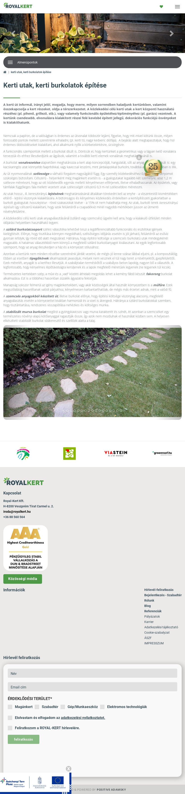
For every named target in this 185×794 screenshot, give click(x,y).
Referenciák (152, 611)
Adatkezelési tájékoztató (161, 627)
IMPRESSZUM (154, 643)
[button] (14, 33)
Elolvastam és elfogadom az (56, 718)
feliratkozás (23, 739)
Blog (147, 606)
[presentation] (41, 757)
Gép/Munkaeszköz (79, 707)
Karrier (149, 622)
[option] (23, 454)
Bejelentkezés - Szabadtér (163, 595)
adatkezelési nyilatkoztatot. (83, 718)
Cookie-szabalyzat (157, 632)
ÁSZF (148, 638)
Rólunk (149, 600)
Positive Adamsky (111, 790)
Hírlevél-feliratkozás (158, 590)
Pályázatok (152, 616)
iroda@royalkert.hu (17, 511)
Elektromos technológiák (123, 707)
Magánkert (20, 707)
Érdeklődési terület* (30, 698)
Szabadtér (46, 707)
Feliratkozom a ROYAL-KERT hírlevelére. (44, 728)
